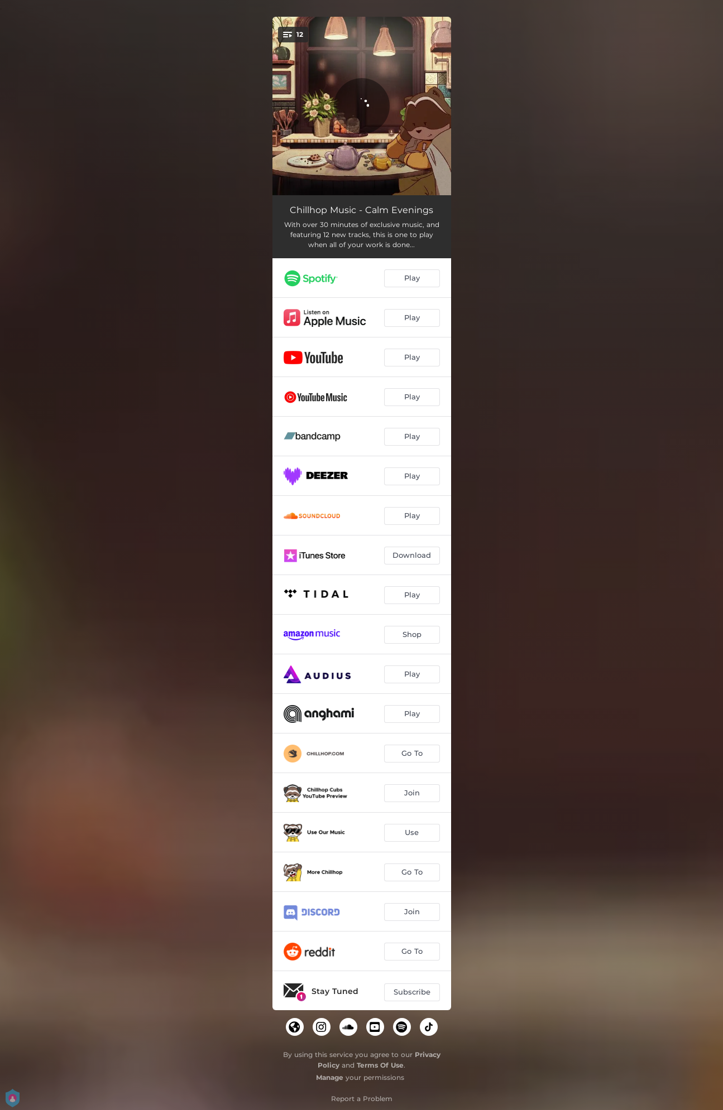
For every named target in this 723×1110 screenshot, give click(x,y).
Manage (329, 1077)
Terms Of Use (380, 1065)
